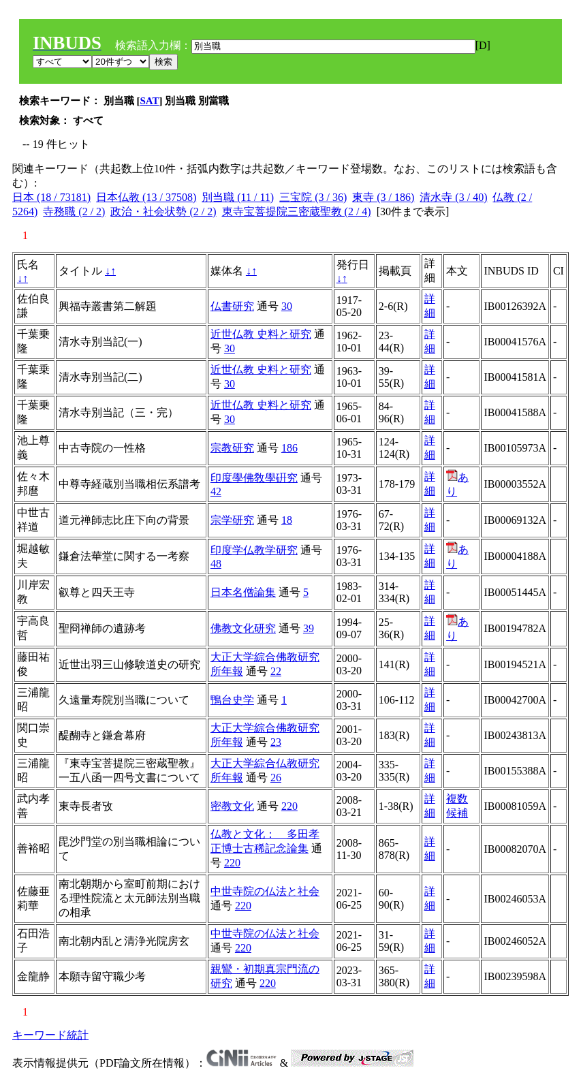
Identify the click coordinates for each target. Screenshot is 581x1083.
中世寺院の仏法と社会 (264, 891)
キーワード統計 (50, 1035)
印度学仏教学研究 (254, 550)
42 (215, 491)
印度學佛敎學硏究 (254, 478)
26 (275, 777)
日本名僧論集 (243, 592)
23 (275, 742)
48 (215, 563)
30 (286, 306)
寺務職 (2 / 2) (74, 211)
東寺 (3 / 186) (383, 197)
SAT (149, 100)
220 (289, 806)
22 (275, 671)
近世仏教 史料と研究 (260, 334)
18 (286, 520)
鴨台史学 (232, 700)
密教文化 (232, 806)
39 (308, 628)
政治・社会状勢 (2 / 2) (163, 211)
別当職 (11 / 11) (238, 197)
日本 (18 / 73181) (51, 197)
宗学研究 (232, 520)
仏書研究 (232, 306)
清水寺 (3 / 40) (453, 197)
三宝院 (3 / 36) (313, 197)
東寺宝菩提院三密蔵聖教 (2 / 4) (296, 211)
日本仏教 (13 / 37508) (146, 197)
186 (289, 448)
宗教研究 (232, 448)
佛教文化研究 (243, 628)
